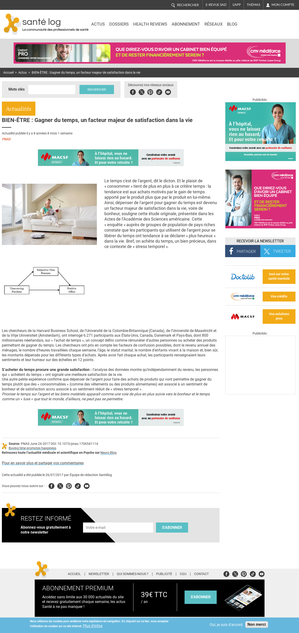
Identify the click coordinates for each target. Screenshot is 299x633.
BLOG (232, 24)
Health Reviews (150, 24)
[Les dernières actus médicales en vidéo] (260, 393)
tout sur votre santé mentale (279, 276)
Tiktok (159, 91)
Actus (98, 24)
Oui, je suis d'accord (226, 624)
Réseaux (213, 24)
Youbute (168, 91)
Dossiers (119, 24)
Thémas (253, 5)
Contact (201, 574)
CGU (183, 574)
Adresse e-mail (96, 520)
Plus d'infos (92, 626)
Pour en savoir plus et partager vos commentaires (43, 463)
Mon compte (283, 5)
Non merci (256, 624)
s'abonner (201, 597)
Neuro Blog (108, 453)
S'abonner (172, 527)
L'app (237, 5)
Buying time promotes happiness (32, 448)
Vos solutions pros (279, 316)
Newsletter (99, 574)
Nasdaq (255, 21)
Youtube (87, 485)
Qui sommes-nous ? (132, 574)
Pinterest (150, 91)
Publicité (164, 574)
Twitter (141, 91)
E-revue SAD (216, 5)
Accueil (8, 73)
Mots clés (16, 89)
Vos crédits (279, 296)
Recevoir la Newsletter (260, 241)
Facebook (133, 91)
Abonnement (186, 24)
